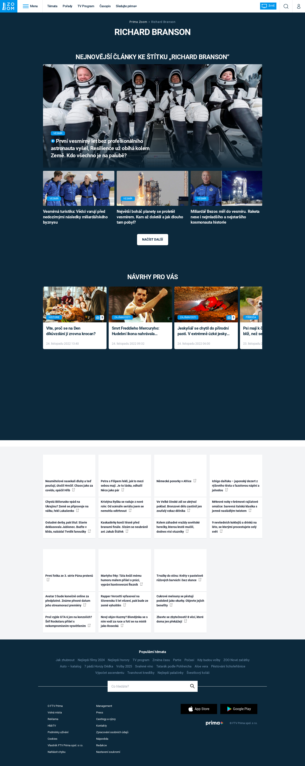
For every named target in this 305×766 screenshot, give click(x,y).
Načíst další (152, 239)
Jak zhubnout (65, 660)
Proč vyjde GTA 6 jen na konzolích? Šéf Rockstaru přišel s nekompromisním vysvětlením (68, 621)
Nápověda (102, 738)
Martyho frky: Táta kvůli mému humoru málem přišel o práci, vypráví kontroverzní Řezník (122, 580)
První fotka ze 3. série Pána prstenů (69, 577)
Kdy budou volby (208, 660)
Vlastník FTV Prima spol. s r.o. (65, 745)
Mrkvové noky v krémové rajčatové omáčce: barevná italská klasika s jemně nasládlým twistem (235, 506)
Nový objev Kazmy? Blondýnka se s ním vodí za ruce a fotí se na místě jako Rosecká (124, 621)
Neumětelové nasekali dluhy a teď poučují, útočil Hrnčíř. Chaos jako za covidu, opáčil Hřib (69, 485)
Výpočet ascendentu (109, 673)
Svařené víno (144, 666)
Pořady (67, 6)
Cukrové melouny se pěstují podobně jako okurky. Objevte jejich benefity (180, 601)
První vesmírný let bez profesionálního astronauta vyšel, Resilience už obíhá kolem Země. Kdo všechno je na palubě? (100, 148)
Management (104, 706)
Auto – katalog (70, 666)
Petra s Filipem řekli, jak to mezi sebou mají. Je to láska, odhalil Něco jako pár (122, 485)
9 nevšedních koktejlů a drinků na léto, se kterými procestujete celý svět (234, 527)
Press (99, 712)
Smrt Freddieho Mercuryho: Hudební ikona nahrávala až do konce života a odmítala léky (137, 331)
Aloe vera (201, 666)
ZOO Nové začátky (236, 660)
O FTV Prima (55, 706)
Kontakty (101, 725)
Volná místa (55, 712)
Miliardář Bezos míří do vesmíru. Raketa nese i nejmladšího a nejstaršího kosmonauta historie (225, 217)
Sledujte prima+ (126, 6)
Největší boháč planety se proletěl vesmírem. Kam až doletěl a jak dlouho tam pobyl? (150, 217)
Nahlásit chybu (56, 751)
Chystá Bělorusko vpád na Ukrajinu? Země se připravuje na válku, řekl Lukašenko (67, 506)
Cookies (52, 738)
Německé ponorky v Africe (176, 481)
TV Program (86, 6)
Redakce (101, 745)
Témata (52, 6)
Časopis (105, 6)
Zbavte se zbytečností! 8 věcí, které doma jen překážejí (180, 619)
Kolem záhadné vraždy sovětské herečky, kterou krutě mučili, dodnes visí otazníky (178, 527)
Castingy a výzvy (106, 719)
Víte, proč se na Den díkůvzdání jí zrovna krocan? (71, 331)
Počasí (189, 660)
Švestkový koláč (198, 673)
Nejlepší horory (118, 660)
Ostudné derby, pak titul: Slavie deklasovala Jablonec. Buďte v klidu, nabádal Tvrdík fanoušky (68, 527)
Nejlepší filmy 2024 (91, 660)
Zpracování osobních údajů (112, 732)
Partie (177, 660)
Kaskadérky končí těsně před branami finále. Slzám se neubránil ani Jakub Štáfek (124, 527)
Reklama (53, 719)
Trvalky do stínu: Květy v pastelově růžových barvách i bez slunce (180, 578)
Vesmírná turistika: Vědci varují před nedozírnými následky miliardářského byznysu (75, 217)
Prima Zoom (138, 22)
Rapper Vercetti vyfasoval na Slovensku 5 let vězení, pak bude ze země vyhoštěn (124, 601)
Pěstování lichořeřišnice (228, 666)
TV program (141, 660)
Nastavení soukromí (108, 751)
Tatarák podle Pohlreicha (173, 666)
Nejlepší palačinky (170, 673)
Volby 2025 (124, 666)
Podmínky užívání (58, 732)
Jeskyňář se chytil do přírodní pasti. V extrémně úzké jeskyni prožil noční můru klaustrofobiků (203, 331)
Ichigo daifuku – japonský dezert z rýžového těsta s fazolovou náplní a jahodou (235, 485)
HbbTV (52, 725)
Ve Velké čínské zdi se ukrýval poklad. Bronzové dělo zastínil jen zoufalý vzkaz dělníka (179, 506)
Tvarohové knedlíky (140, 673)
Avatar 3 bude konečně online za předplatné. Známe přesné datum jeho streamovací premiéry (67, 601)
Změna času (161, 660)
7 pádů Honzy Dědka (98, 666)
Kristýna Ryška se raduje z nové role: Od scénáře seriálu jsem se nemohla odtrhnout (122, 506)
